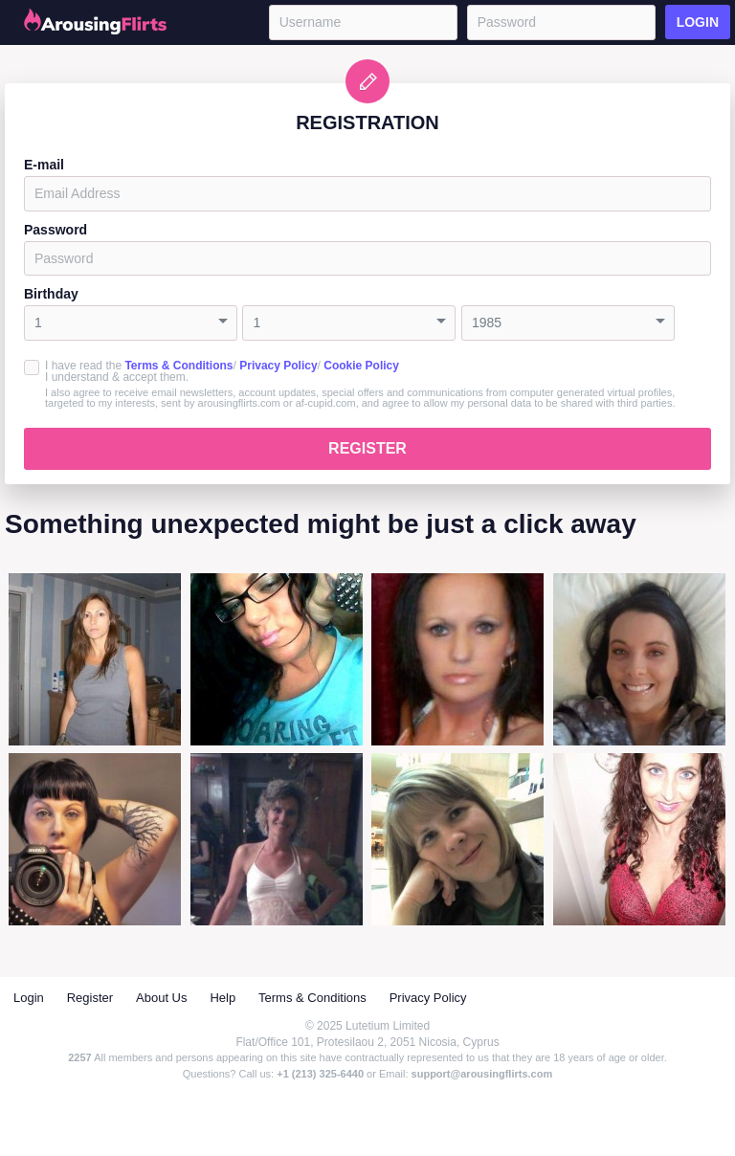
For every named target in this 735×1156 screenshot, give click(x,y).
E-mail (44, 164)
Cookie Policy (361, 365)
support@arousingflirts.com (482, 1073)
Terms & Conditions (178, 365)
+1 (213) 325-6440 (320, 1073)
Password (55, 229)
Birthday (51, 293)
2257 (79, 1057)
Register (367, 448)
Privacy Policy (278, 365)
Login (698, 22)
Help (222, 997)
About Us (161, 997)
